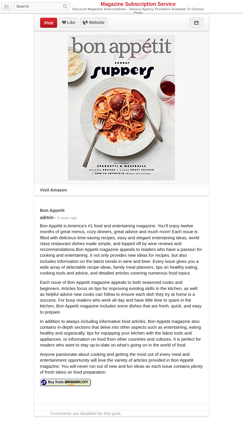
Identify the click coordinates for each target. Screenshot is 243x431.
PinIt (48, 23)
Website (93, 22)
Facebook (238, 7)
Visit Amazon (53, 189)
